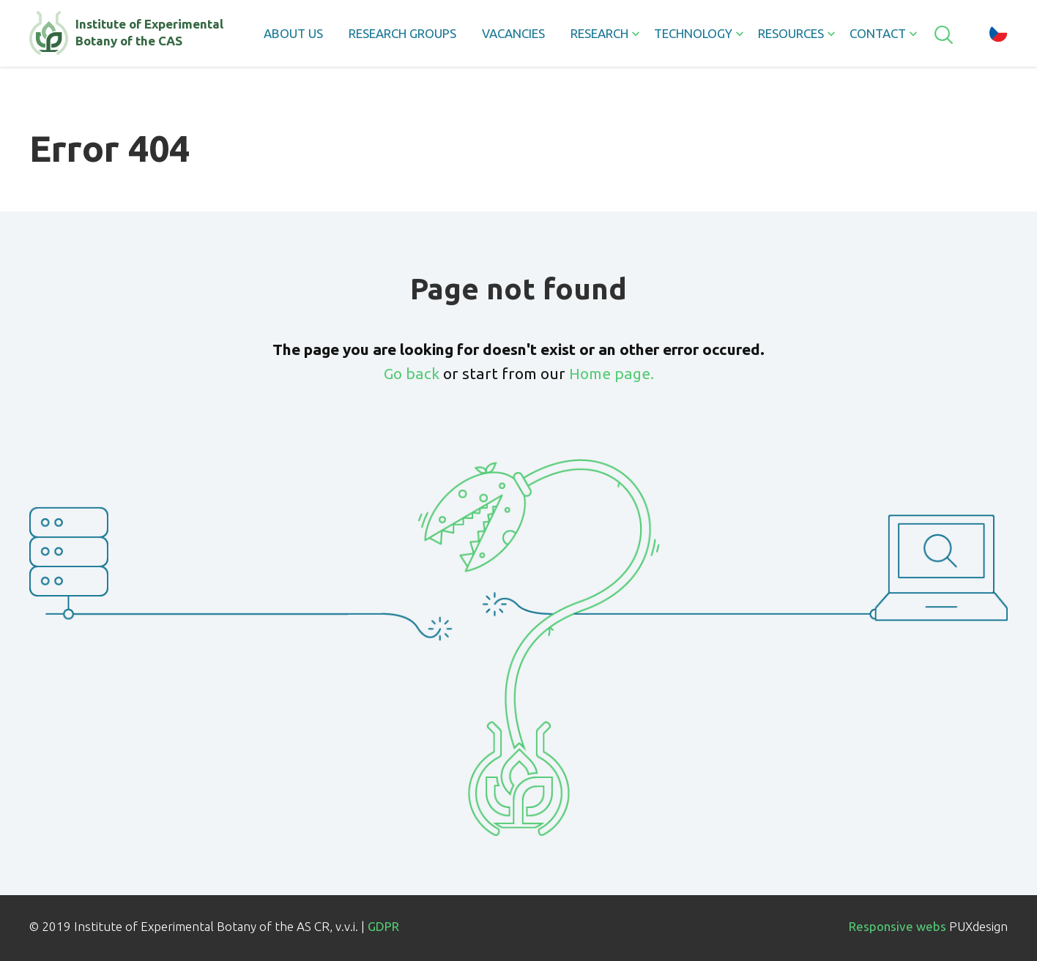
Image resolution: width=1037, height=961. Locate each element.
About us (293, 33)
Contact (878, 33)
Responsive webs (897, 926)
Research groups (402, 33)
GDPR (383, 926)
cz (998, 33)
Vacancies (513, 33)
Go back (411, 373)
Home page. (611, 373)
